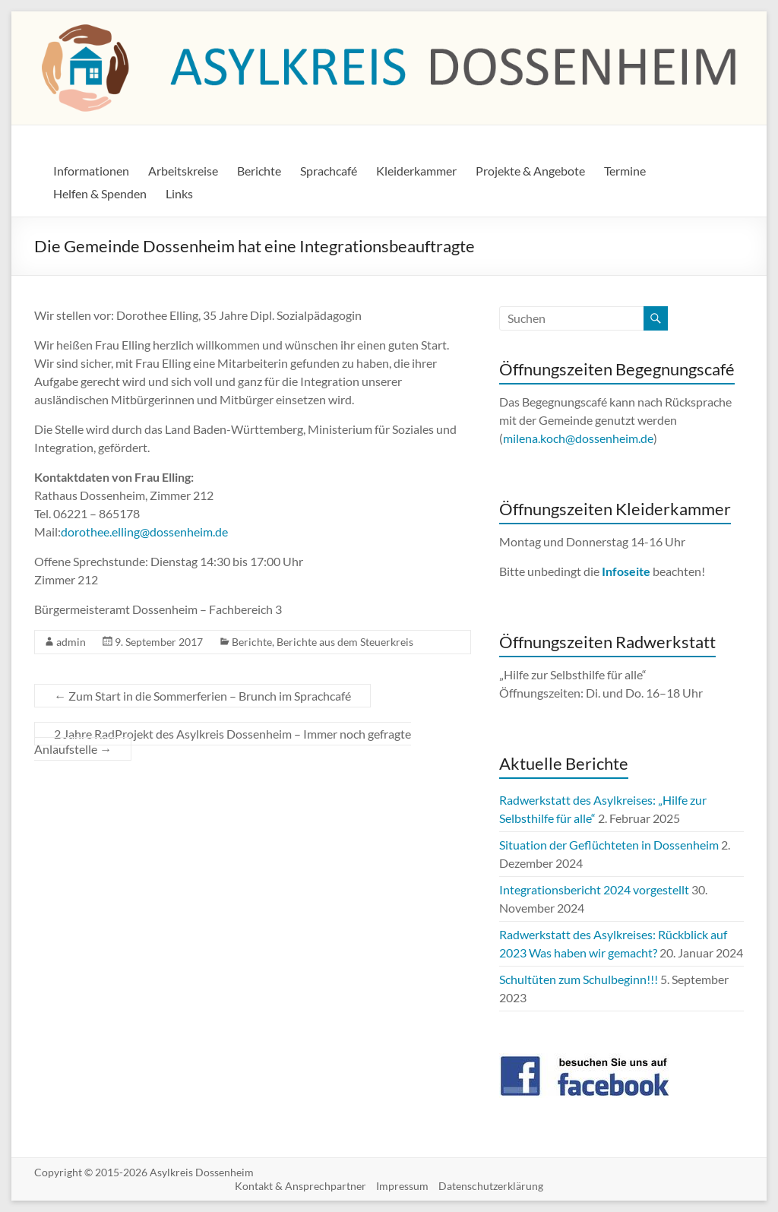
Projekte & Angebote (530, 170)
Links (179, 193)
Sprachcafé (328, 170)
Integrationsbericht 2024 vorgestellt (594, 889)
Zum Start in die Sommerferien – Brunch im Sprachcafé (202, 695)
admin (71, 641)
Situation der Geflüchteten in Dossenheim (609, 844)
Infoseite (627, 571)
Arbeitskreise (183, 170)
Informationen (91, 170)
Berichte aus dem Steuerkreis (345, 641)
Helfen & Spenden (100, 193)
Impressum (402, 1185)
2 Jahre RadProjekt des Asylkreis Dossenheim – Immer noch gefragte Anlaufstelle (222, 741)
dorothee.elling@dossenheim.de (144, 531)
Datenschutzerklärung (490, 1185)
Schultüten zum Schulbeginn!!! (578, 979)
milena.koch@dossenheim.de (578, 438)
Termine (625, 170)
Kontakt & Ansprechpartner (300, 1185)
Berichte (259, 170)
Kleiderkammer (416, 170)
